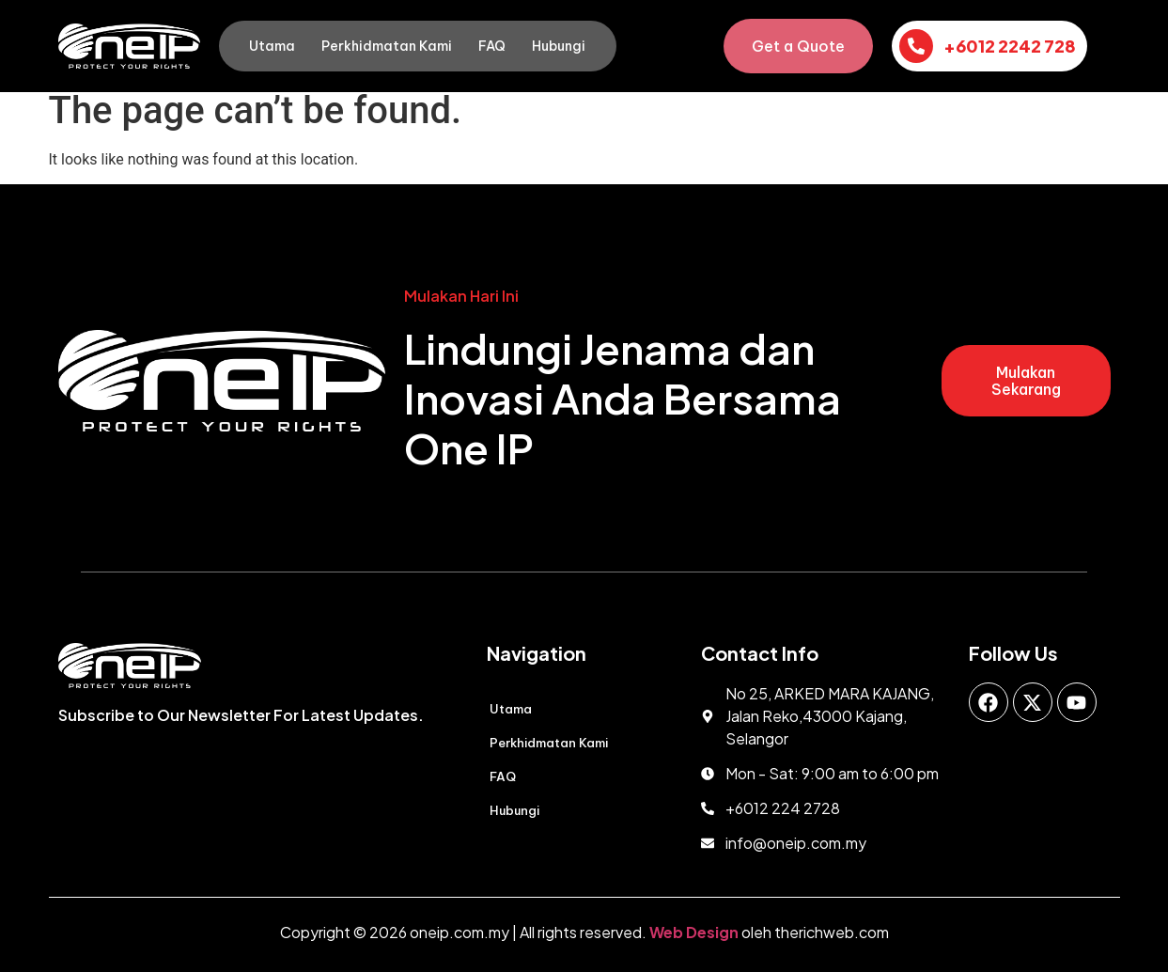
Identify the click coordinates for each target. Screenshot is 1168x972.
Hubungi (558, 46)
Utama (272, 46)
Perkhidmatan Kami (386, 46)
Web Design (694, 932)
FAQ (492, 46)
